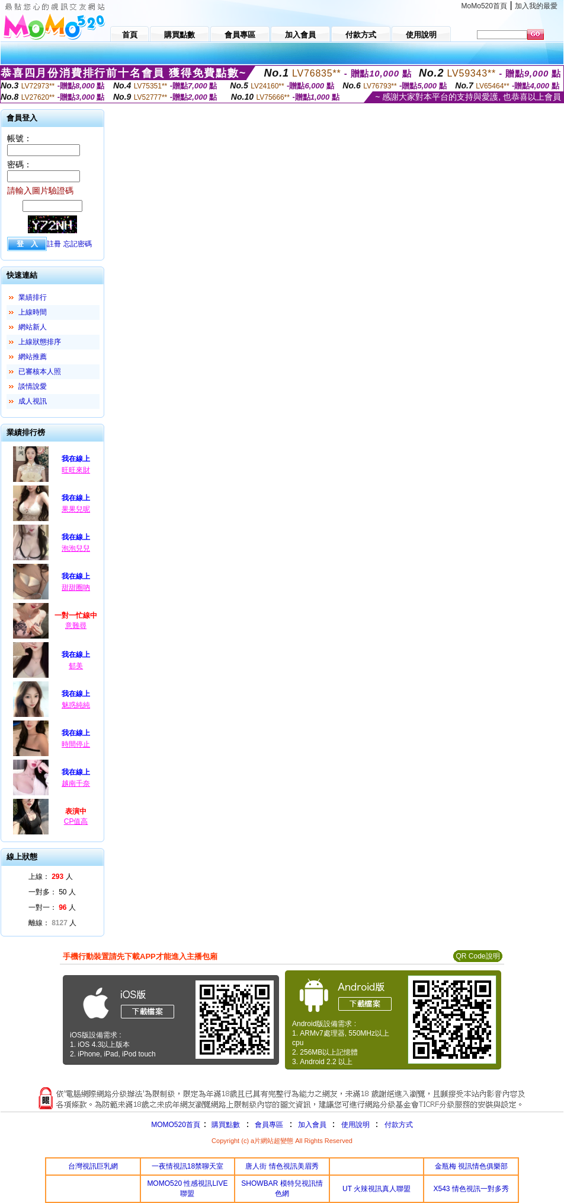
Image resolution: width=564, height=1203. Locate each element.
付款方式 (398, 1125)
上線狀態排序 (39, 342)
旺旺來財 (76, 470)
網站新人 (32, 327)
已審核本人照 (39, 371)
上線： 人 (50, 876)
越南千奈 (76, 783)
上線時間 (32, 312)
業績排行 (32, 297)
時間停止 (76, 744)
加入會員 (312, 1125)
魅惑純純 (76, 705)
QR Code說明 (477, 956)
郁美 (76, 666)
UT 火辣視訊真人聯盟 (376, 1189)
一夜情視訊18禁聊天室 (187, 1166)
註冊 (54, 244)
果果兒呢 (76, 509)
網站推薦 (32, 357)
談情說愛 (32, 386)
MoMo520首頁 (484, 6)
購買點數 (225, 1125)
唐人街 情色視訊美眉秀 (281, 1166)
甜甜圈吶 (76, 587)
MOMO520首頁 (175, 1125)
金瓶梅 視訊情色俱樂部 (471, 1166)
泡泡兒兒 (76, 548)
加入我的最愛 (536, 6)
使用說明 (355, 1125)
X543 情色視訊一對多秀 (471, 1189)
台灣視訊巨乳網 (93, 1166)
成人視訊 (32, 401)
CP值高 (76, 821)
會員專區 (269, 1125)
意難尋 (75, 625)
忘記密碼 (77, 244)
